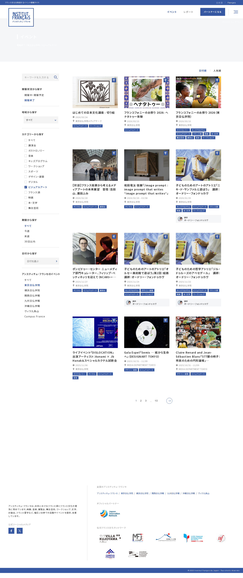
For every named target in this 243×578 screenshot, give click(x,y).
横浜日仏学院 (32, 290)
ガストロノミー (36, 150)
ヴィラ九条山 (31, 311)
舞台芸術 (33, 208)
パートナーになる (213, 11)
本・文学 (33, 202)
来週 (27, 236)
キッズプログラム (37, 161)
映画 (31, 197)
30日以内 (29, 241)
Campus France (34, 316)
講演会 (32, 145)
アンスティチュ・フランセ (19, 510)
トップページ (227, 22)
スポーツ (33, 171)
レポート (189, 11)
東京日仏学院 (127, 497)
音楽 (31, 155)
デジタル (33, 182)
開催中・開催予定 (34, 95)
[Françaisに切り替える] (232, 3)
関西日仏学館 (32, 295)
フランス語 (34, 192)
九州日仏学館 (32, 300)
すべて (32, 140)
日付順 (203, 70)
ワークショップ (36, 166)
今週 (27, 231)
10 (156, 405)
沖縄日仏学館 (32, 306)
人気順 (217, 70)
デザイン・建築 (36, 176)
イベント (238, 22)
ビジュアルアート (37, 187)
